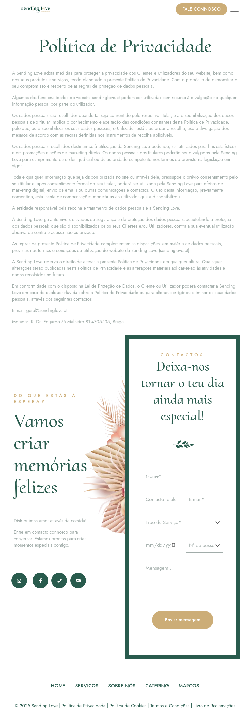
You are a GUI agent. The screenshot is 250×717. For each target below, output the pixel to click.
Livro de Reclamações (214, 705)
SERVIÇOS (87, 685)
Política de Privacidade (83, 705)
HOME (58, 685)
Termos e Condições (169, 705)
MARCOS (189, 685)
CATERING (157, 685)
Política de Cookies (127, 705)
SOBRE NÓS (121, 685)
